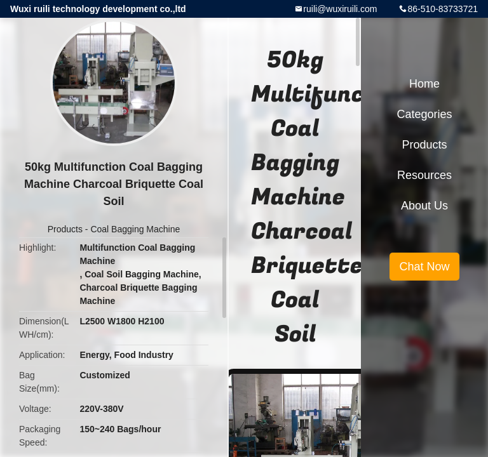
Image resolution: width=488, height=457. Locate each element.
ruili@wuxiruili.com (340, 9)
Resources (424, 175)
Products (65, 229)
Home (424, 83)
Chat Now (424, 266)
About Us (424, 205)
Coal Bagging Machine (135, 229)
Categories (424, 114)
